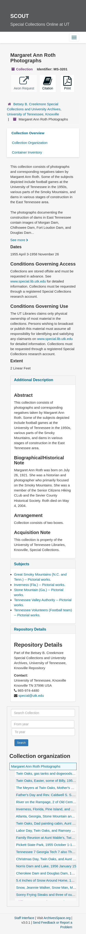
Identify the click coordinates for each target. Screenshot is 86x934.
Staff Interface (24, 918)
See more (19, 240)
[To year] (43, 732)
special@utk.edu (31, 695)
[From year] (42, 724)
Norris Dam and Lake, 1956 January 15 (46, 866)
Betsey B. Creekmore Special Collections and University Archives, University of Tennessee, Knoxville (34, 109)
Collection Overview (27, 133)
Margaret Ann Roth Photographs (35, 766)
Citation (47, 83)
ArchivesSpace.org (57, 918)
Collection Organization (29, 143)
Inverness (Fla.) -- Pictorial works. (39, 585)
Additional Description (33, 380)
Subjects (21, 564)
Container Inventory (27, 152)
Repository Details (30, 629)
